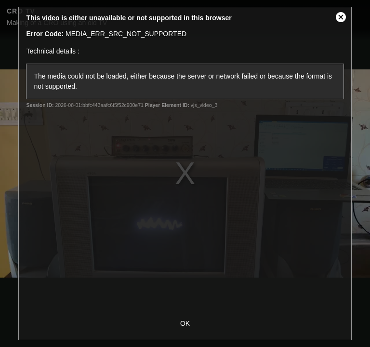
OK (185, 323)
